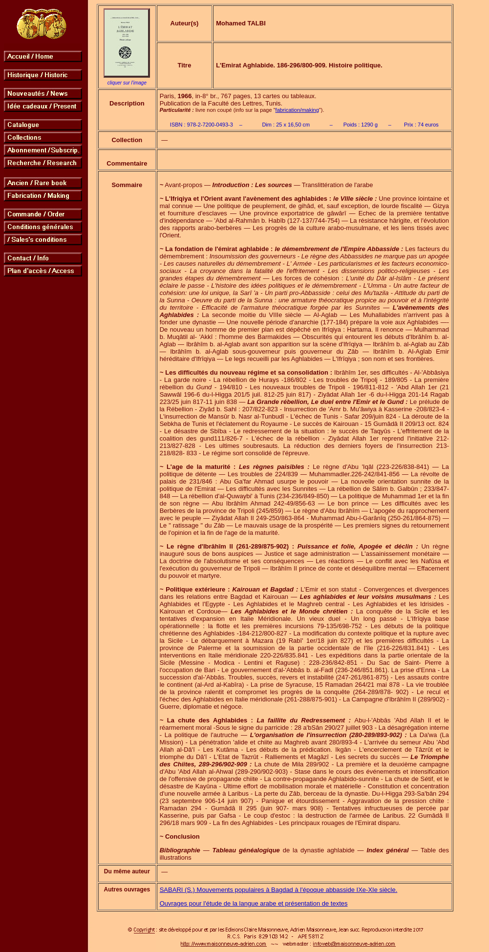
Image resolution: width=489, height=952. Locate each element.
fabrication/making (297, 110)
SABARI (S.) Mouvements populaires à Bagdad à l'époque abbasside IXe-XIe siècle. (279, 889)
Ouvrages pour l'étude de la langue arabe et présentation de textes (254, 903)
